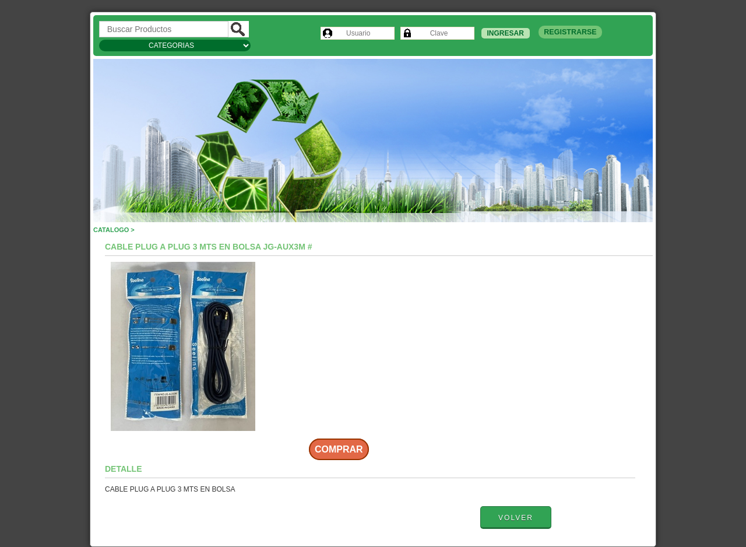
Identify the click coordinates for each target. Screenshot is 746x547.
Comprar (339, 449)
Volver (515, 518)
